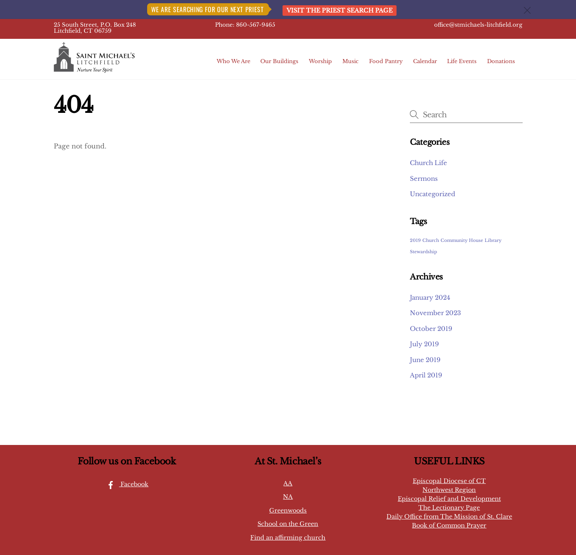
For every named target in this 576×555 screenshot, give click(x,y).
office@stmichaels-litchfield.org (478, 24)
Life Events (462, 61)
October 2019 (431, 329)
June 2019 (425, 360)
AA (287, 483)
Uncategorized (432, 194)
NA (288, 496)
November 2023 (435, 313)
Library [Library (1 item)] (493, 240)
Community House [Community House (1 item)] (462, 240)
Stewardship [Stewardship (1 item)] (423, 251)
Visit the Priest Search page (339, 10)
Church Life (428, 163)
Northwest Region (449, 490)
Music (350, 61)
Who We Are (233, 61)
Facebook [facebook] (125, 484)
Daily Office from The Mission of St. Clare (449, 516)
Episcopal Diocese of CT (449, 481)
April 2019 (426, 375)
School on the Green (287, 523)
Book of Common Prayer (449, 525)
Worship (320, 61)
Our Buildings (279, 61)
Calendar (425, 61)
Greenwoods (288, 510)
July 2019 (424, 344)
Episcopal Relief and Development (449, 498)
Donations (501, 61)
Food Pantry (386, 61)
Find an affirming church (287, 537)
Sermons (424, 178)
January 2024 (430, 297)
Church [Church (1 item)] (430, 240)
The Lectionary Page (449, 507)
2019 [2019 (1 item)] (415, 240)
